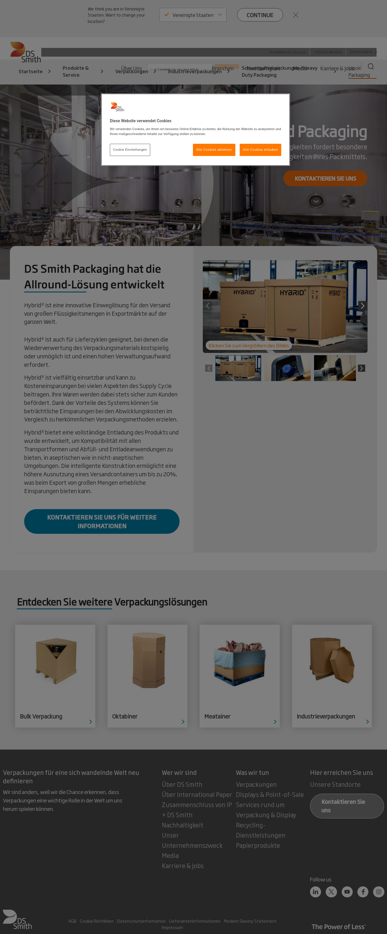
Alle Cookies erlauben (260, 150)
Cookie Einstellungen (130, 150)
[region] (195, 130)
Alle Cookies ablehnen (214, 150)
